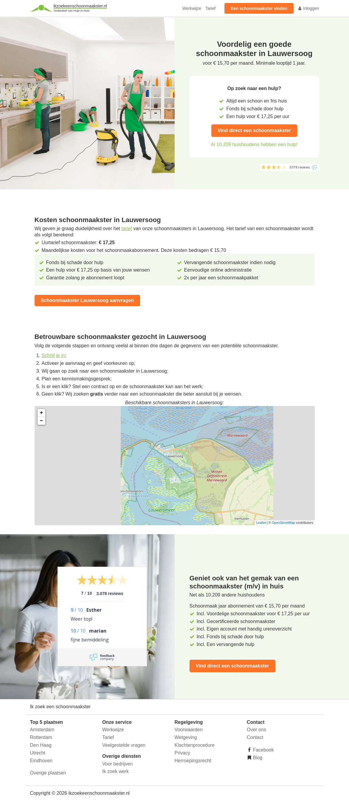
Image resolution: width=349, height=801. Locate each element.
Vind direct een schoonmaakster (254, 130)
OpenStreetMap (283, 522)
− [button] (41, 420)
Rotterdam (41, 737)
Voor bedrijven (117, 763)
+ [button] (41, 412)
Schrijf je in (53, 355)
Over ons (256, 729)
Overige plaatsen (48, 772)
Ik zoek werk (115, 771)
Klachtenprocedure (195, 745)
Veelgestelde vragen (123, 745)
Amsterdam (42, 729)
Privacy (182, 752)
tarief (126, 228)
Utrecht (38, 752)
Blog (257, 757)
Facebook (263, 749)
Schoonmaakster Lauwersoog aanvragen (87, 300)
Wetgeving (186, 737)
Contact (255, 737)
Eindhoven (41, 760)
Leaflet (261, 522)
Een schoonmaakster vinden (259, 8)
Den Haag (41, 745)
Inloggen (308, 8)
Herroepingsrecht (193, 760)
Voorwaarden (189, 729)
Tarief (210, 8)
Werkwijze (191, 8)
